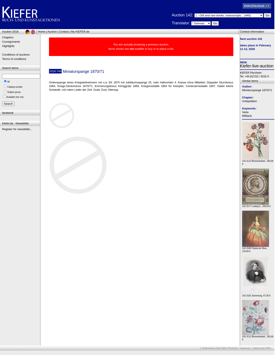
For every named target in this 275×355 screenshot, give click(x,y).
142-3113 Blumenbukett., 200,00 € (257, 161)
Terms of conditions (14, 59)
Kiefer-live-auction (256, 66)
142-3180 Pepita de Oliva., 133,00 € (255, 248)
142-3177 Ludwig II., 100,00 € (256, 205)
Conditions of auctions (16, 54)
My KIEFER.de (80, 31)
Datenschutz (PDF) (262, 348)
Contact (64, 31)
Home (41, 31)
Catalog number (15, 87)
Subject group (14, 92)
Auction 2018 (10, 31)
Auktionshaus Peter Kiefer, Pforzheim (220, 348)
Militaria (247, 115)
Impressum (245, 348)
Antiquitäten (249, 101)
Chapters (8, 37)
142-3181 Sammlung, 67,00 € (256, 294)
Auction (52, 31)
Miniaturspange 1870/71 (257, 90)
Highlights (8, 46)
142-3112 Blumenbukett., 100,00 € (257, 337)
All (8, 82)
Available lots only (15, 97)
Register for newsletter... (17, 129)
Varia (245, 112)
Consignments (11, 41)
